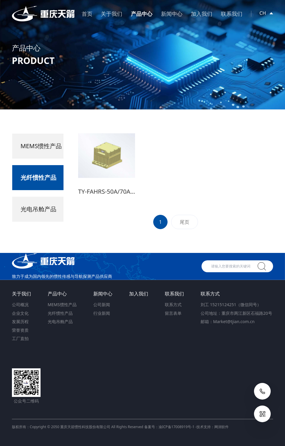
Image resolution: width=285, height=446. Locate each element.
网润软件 (221, 426)
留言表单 (173, 313)
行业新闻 (101, 313)
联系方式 (173, 304)
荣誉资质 (20, 330)
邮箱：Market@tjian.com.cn (228, 321)
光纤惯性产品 (60, 313)
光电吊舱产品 (60, 321)
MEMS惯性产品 (62, 304)
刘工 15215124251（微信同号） (231, 304)
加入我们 (201, 13)
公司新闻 (101, 304)
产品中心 (141, 13)
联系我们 (231, 13)
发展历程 (20, 321)
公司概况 (20, 304)
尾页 (184, 225)
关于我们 (111, 13)
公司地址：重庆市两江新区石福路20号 (236, 313)
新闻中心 (171, 13)
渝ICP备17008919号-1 (177, 426)
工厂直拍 (20, 338)
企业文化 (20, 313)
